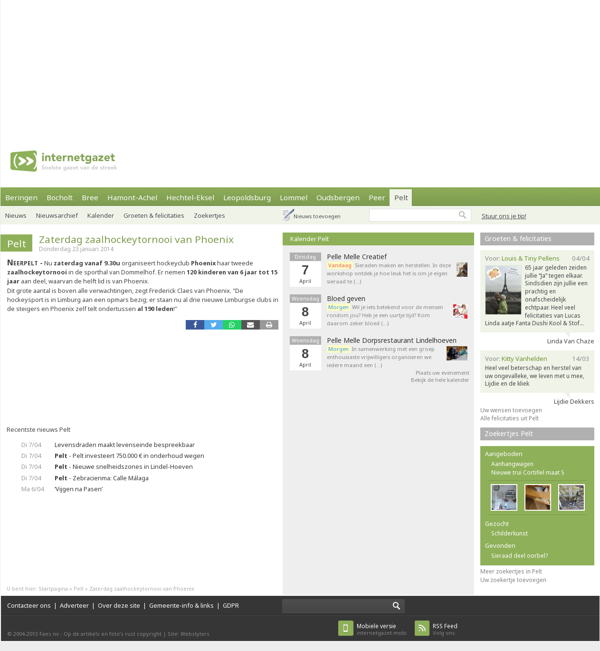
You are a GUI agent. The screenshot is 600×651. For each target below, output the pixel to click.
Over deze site (119, 605)
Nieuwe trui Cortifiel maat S (527, 472)
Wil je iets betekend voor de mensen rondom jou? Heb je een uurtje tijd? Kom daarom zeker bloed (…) (385, 315)
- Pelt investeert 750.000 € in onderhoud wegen (129, 455)
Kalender (100, 215)
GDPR (231, 605)
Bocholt (60, 197)
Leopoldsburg (247, 197)
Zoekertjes (209, 215)
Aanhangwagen (512, 464)
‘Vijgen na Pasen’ (79, 489)
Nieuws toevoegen (317, 216)
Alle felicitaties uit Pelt (509, 418)
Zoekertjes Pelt (509, 433)
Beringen (21, 197)
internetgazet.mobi (382, 629)
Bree (90, 197)
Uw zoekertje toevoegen (513, 580)
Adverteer (74, 605)
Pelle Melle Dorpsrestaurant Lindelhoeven (392, 340)
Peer (377, 197)
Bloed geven (346, 298)
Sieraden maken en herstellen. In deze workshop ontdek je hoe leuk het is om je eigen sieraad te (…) (389, 273)
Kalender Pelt (309, 238)
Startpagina (53, 588)
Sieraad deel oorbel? (519, 556)
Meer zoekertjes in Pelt (511, 571)
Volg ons (445, 629)
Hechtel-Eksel (190, 197)
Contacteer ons (29, 605)
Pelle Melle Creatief (357, 257)
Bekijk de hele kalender (440, 379)
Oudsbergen (338, 197)
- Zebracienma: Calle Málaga (102, 478)
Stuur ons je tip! (504, 216)
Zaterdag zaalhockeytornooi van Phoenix (136, 239)
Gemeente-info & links (181, 605)
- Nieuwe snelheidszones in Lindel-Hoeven (124, 466)
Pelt (401, 197)
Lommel (293, 197)
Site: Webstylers (189, 633)
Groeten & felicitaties (154, 215)
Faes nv (49, 633)
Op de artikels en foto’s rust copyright (113, 633)
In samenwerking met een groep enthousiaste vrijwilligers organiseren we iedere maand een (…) (381, 357)
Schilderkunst (509, 533)
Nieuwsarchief (57, 215)
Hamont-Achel (132, 197)
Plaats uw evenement (442, 372)
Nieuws (16, 215)
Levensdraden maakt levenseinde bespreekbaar (125, 444)
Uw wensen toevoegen (511, 410)
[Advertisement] (261, 66)
